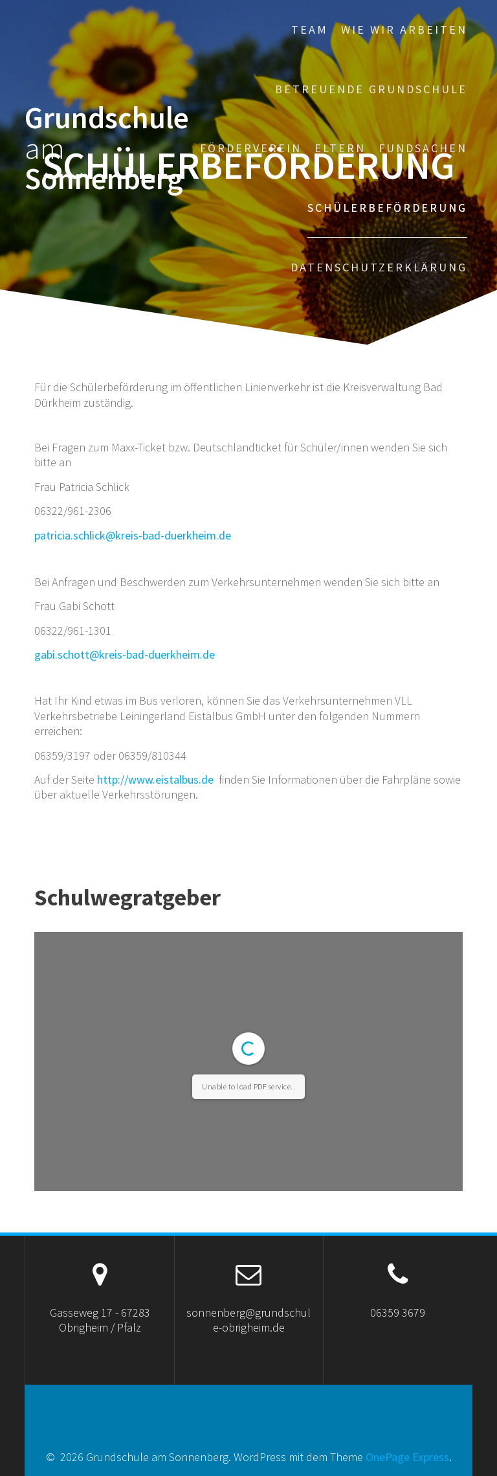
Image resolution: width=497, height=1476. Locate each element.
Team (309, 29)
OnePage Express (407, 1456)
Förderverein (251, 148)
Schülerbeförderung (387, 207)
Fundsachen (423, 148)
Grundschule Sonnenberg (107, 148)
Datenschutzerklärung (379, 267)
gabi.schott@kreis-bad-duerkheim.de (124, 654)
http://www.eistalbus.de (155, 779)
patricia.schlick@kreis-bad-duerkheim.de (132, 535)
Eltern (340, 148)
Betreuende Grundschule (371, 89)
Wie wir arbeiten (404, 29)
